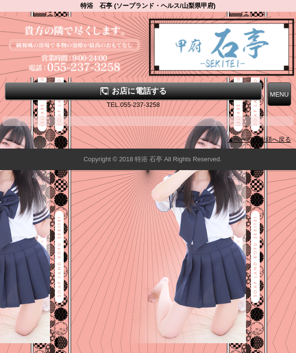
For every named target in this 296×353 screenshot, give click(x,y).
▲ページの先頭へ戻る (259, 139)
